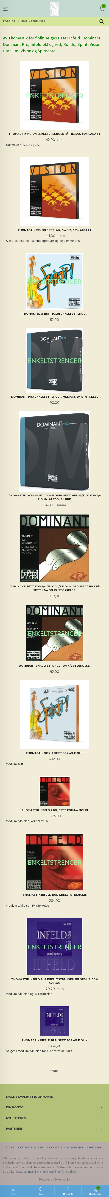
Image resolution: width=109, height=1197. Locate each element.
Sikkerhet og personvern (65, 1147)
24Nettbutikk (62, 1179)
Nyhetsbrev (95, 1147)
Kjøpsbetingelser (30, 1147)
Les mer (28, 1172)
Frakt (10, 1147)
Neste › (54, 1071)
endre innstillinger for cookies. (57, 1172)
